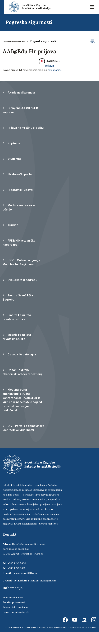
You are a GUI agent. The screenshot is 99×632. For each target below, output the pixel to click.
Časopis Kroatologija (19, 354)
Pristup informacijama (15, 607)
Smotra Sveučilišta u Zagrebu (19, 297)
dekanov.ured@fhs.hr (25, 573)
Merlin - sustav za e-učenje (19, 207)
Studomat (12, 158)
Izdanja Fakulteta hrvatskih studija (17, 337)
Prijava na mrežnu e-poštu (23, 127)
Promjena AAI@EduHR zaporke (20, 110)
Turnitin (10, 225)
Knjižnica (11, 143)
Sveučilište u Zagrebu (20, 280)
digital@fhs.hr (48, 580)
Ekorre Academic (89, 627)
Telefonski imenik (13, 597)
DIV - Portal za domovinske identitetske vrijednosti (23, 428)
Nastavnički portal (17, 174)
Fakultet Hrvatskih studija (14, 42)
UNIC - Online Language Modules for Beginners (21, 262)
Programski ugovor (18, 190)
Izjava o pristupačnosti (16, 612)
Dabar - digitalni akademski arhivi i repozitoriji (22, 372)
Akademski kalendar (19, 92)
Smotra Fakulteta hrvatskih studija (17, 317)
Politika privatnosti (14, 602)
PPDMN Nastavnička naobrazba (19, 242)
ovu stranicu (54, 69)
